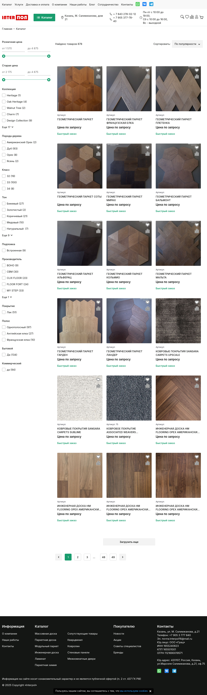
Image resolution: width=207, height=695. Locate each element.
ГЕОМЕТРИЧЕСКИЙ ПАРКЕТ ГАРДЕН (75, 353)
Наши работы (78, 4)
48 (103, 557)
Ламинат (40, 658)
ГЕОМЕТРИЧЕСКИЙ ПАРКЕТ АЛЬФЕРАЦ (75, 275)
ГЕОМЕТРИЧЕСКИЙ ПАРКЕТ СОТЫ (79, 196)
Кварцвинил (75, 639)
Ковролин (73, 646)
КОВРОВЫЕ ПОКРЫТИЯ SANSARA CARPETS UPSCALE (177, 353)
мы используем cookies (134, 690)
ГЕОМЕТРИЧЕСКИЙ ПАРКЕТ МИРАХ (124, 198)
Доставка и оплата (37, 4)
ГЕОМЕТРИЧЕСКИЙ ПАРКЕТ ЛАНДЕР (124, 353)
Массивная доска (46, 633)
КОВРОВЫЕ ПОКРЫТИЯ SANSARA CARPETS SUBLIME (78, 430)
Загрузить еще (129, 541)
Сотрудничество (108, 4)
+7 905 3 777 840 (180, 635)
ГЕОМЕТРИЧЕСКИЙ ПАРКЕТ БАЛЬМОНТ (174, 198)
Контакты (127, 4)
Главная (7, 28)
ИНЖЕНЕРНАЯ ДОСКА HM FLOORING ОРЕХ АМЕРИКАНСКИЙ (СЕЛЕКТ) (128, 507)
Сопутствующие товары (82, 633)
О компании (59, 4)
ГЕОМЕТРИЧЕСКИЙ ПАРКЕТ (75, 119)
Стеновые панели (78, 652)
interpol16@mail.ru (181, 638)
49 (113, 557)
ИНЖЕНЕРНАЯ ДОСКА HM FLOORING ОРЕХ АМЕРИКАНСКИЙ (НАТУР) (177, 507)
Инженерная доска (47, 652)
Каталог (7, 4)
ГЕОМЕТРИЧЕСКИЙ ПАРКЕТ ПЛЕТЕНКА (174, 121)
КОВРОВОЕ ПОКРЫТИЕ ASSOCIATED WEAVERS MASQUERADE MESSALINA (123, 430)
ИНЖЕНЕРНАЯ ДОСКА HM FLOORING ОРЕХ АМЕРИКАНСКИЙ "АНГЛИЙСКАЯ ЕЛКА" (177, 430)
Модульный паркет (47, 646)
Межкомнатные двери (81, 658)
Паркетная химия (46, 665)
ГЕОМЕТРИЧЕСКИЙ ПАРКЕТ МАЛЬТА (174, 275)
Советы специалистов (127, 646)
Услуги (19, 4)
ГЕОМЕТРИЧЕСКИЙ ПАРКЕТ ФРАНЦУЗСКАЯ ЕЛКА (124, 121)
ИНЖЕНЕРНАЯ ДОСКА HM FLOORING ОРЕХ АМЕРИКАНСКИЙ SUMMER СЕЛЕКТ (79, 507)
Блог (92, 4)
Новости (118, 633)
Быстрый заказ (66, 133)
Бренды (118, 652)
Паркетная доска (45, 639)
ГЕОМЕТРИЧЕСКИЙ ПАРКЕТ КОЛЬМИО (124, 275)
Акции (117, 639)
